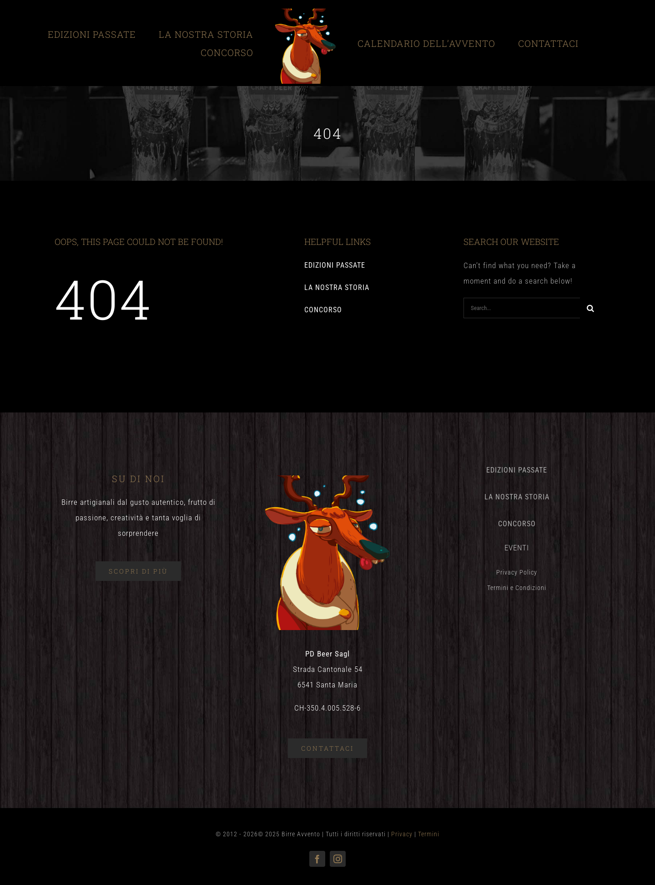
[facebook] (317, 859)
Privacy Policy (516, 572)
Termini (428, 834)
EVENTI (516, 547)
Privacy (402, 834)
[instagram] (338, 859)
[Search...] (522, 308)
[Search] (590, 308)
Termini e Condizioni (516, 587)
